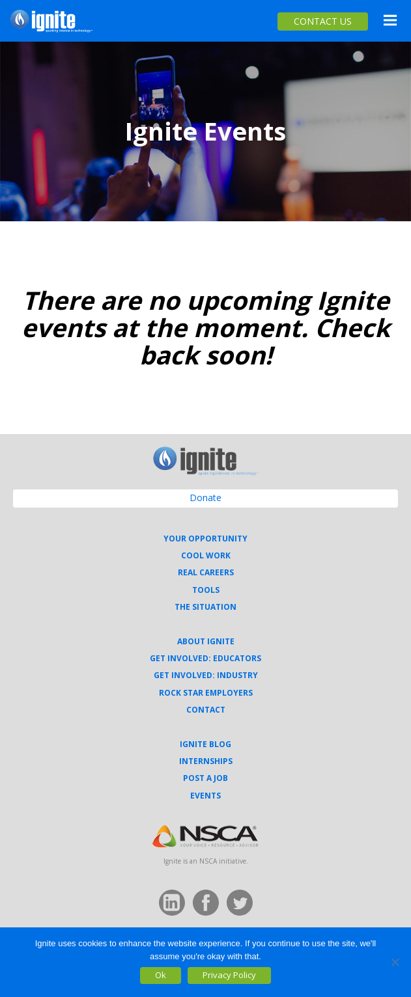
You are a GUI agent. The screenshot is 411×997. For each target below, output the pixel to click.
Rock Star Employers (206, 693)
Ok (160, 975)
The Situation (205, 607)
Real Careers (206, 572)
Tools (206, 590)
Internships (206, 761)
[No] (394, 961)
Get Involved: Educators (205, 658)
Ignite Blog (205, 744)
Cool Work (206, 555)
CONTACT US (323, 21)
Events (205, 795)
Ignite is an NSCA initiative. (205, 861)
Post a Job (205, 778)
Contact (205, 710)
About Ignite (205, 641)
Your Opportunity (205, 538)
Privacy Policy (229, 975)
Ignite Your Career (51, 21)
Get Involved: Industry (206, 675)
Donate (205, 497)
